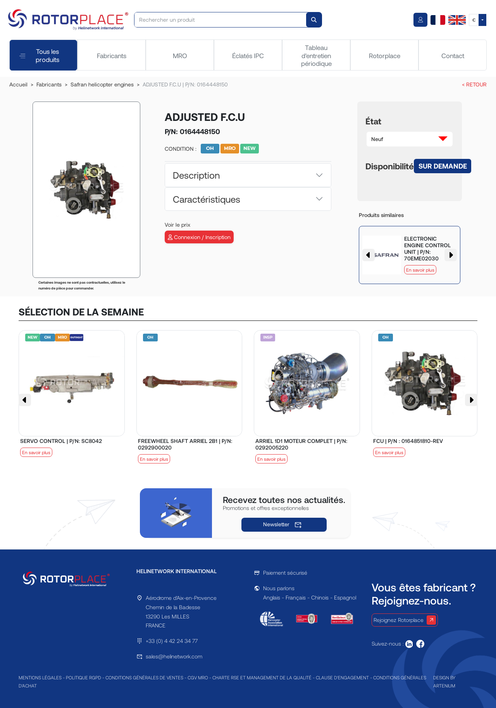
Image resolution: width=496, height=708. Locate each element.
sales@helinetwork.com (174, 656)
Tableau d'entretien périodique (316, 55)
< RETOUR (474, 84)
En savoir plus (420, 269)
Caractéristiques (206, 199)
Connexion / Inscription (199, 237)
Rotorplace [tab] (384, 55)
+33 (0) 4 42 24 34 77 (172, 640)
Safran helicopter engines (102, 84)
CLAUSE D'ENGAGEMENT (342, 677)
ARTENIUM (444, 685)
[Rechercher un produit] (220, 19)
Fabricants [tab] (111, 55)
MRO (180, 55)
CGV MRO (198, 677)
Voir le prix (177, 224)
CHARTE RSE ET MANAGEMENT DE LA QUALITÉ (262, 677)
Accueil (18, 84)
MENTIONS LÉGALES (40, 677)
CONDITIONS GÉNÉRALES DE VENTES (144, 677)
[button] (410, 139)
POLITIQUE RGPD (83, 677)
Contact (452, 55)
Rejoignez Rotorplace (405, 620)
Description (196, 175)
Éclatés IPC (248, 55)
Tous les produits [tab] (39, 55)
